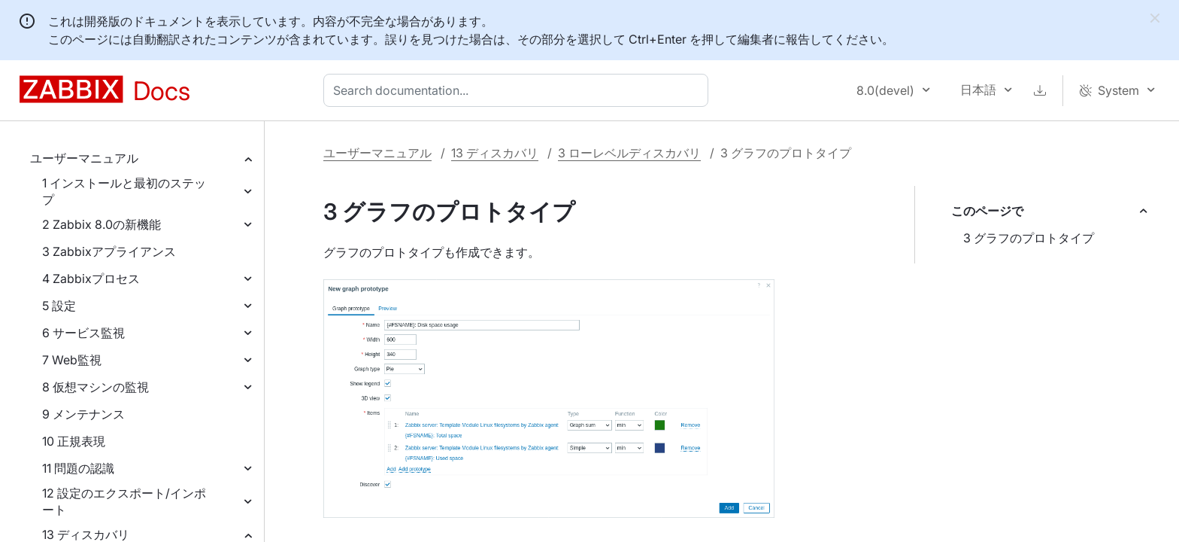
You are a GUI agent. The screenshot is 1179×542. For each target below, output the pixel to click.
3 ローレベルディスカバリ (629, 152)
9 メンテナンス (83, 414)
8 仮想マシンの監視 (95, 386)
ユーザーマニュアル (84, 158)
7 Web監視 (72, 359)
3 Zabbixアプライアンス (109, 251)
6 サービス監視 (83, 332)
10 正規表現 (73, 441)
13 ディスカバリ (494, 152)
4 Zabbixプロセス (91, 278)
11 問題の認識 (78, 468)
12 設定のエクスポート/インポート (124, 501)
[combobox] (518, 90)
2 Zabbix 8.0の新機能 (101, 224)
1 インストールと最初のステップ (124, 191)
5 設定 (59, 305)
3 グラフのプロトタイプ (1028, 237)
